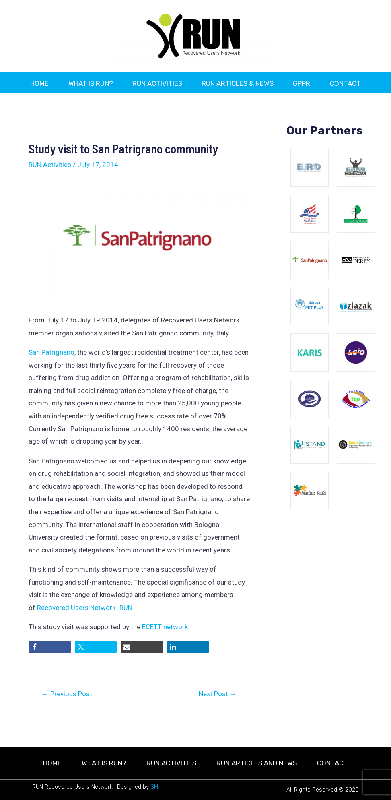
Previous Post (67, 713)
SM (154, 786)
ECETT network (165, 646)
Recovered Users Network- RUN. (85, 627)
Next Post (218, 713)
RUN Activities (50, 184)
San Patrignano (51, 372)
